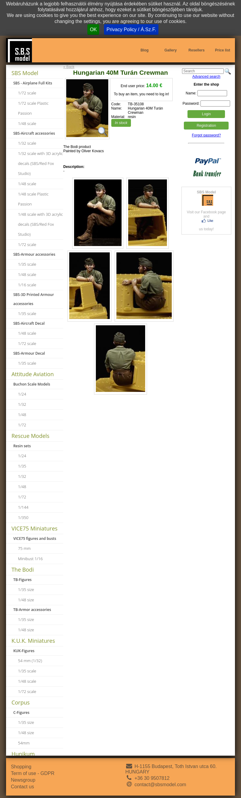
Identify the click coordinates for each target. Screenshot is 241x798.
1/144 (23, 507)
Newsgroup (23, 780)
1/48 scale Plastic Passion (33, 199)
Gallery (170, 50)
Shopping (21, 766)
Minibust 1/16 (30, 558)
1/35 (22, 466)
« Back (68, 67)
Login (206, 114)
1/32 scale (27, 143)
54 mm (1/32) (30, 660)
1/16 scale (27, 284)
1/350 (23, 517)
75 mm (24, 548)
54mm (24, 743)
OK (93, 29)
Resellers (196, 50)
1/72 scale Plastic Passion (33, 108)
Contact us (22, 786)
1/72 (22, 425)
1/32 (22, 404)
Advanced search (206, 76)
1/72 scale (27, 93)
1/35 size (26, 589)
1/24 (22, 394)
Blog (145, 50)
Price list (222, 50)
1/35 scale (27, 264)
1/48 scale (27, 123)
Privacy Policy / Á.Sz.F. (131, 29)
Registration (206, 125)
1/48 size (26, 600)
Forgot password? (206, 135)
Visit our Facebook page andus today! (206, 210)
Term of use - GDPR (32, 773)
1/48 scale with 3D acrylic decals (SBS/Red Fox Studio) (40, 224)
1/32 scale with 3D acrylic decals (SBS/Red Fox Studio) (40, 163)
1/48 (22, 414)
